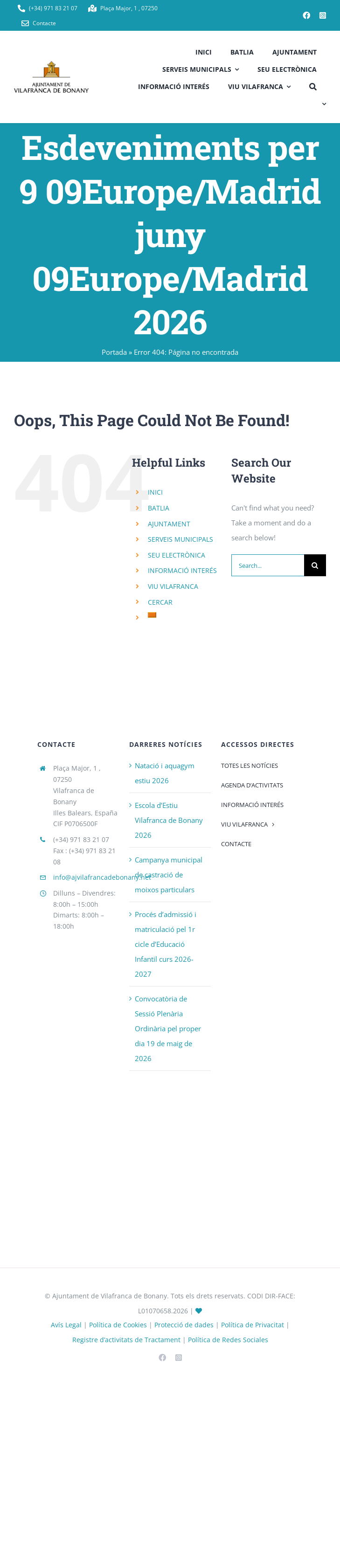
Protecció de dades (184, 1324)
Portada (114, 352)
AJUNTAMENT (169, 523)
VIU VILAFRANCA (173, 586)
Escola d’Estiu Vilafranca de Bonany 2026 (169, 820)
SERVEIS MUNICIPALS (180, 539)
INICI (155, 492)
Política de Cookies (118, 1324)
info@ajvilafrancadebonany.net (102, 877)
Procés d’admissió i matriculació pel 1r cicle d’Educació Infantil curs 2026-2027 (165, 944)
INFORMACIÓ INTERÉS (182, 570)
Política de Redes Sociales (228, 1339)
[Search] (315, 565)
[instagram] (322, 15)
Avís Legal (66, 1324)
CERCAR (160, 602)
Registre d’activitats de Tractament (126, 1339)
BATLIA (158, 508)
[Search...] (267, 565)
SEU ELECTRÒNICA (176, 555)
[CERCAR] (313, 85)
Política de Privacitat (252, 1324)
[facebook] (306, 15)
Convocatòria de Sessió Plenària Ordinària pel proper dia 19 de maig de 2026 (168, 1028)
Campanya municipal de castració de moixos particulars (168, 874)
